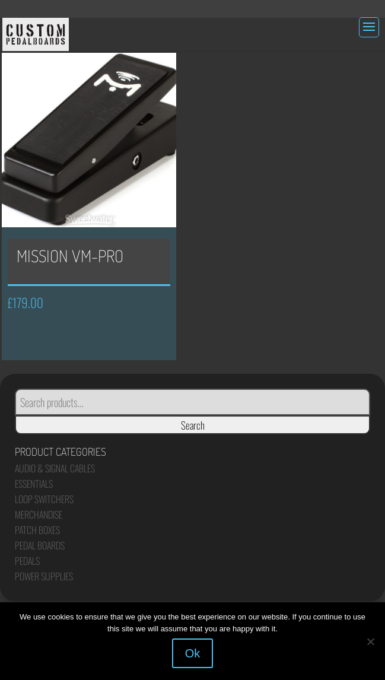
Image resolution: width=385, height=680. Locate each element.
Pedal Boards (40, 545)
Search (193, 425)
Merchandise (38, 514)
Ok (193, 653)
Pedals (27, 561)
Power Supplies (44, 576)
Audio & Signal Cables (55, 468)
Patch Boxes (37, 530)
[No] (370, 641)
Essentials (34, 483)
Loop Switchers (44, 499)
